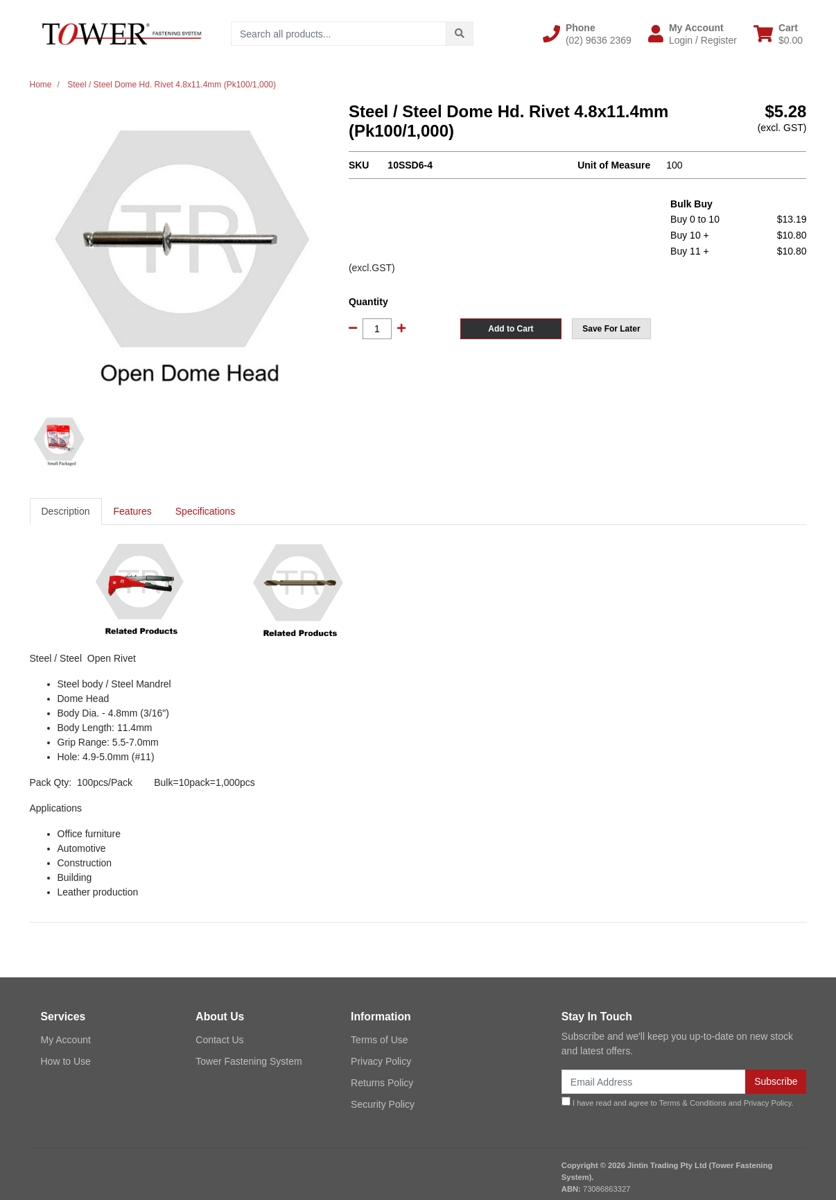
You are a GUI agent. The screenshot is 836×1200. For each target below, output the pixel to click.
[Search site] (459, 34)
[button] (587, 34)
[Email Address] (653, 1082)
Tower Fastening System (248, 1061)
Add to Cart (510, 329)
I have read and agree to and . (677, 1102)
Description (66, 511)
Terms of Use (379, 1039)
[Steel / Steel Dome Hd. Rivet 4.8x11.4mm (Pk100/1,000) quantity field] (377, 328)
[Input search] (338, 34)
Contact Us (219, 1039)
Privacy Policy (381, 1061)
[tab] (66, 511)
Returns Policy (382, 1082)
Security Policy (383, 1104)
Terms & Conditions (692, 1103)
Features (133, 511)
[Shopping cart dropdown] (778, 34)
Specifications (205, 511)
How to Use (66, 1061)
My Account (66, 1039)
